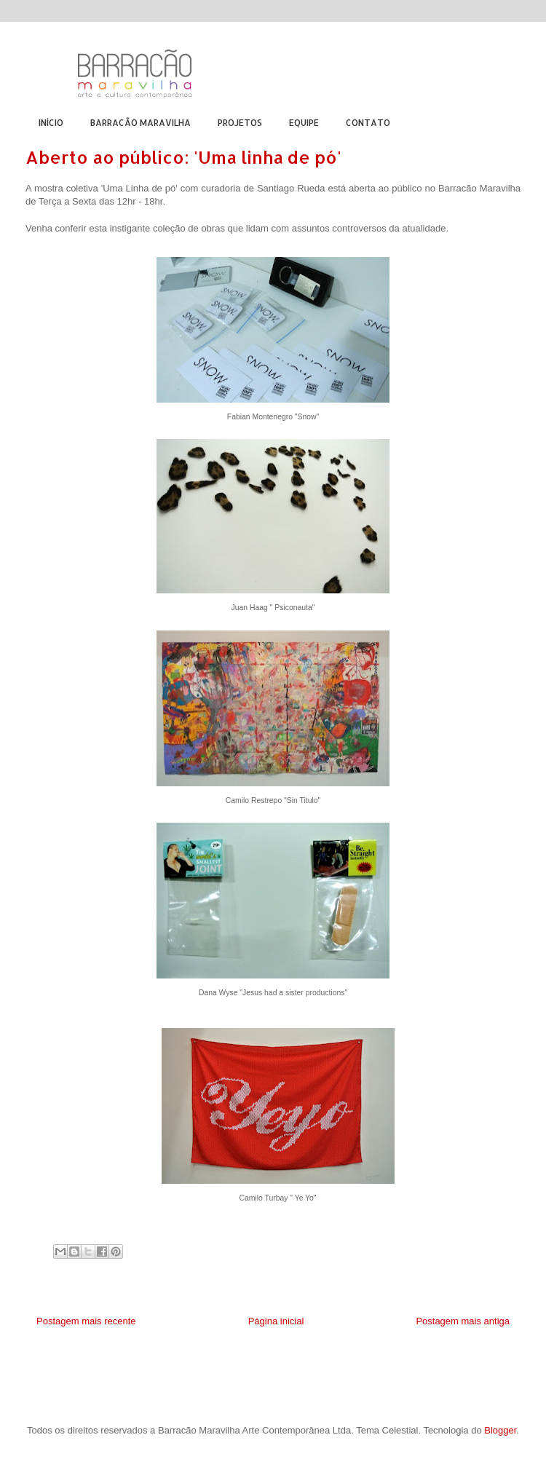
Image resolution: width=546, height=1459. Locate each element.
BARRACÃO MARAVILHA (140, 122)
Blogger (500, 1430)
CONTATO (368, 122)
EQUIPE (304, 122)
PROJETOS (240, 122)
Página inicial (276, 1321)
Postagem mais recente (86, 1321)
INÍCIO (51, 122)
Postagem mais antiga (463, 1321)
